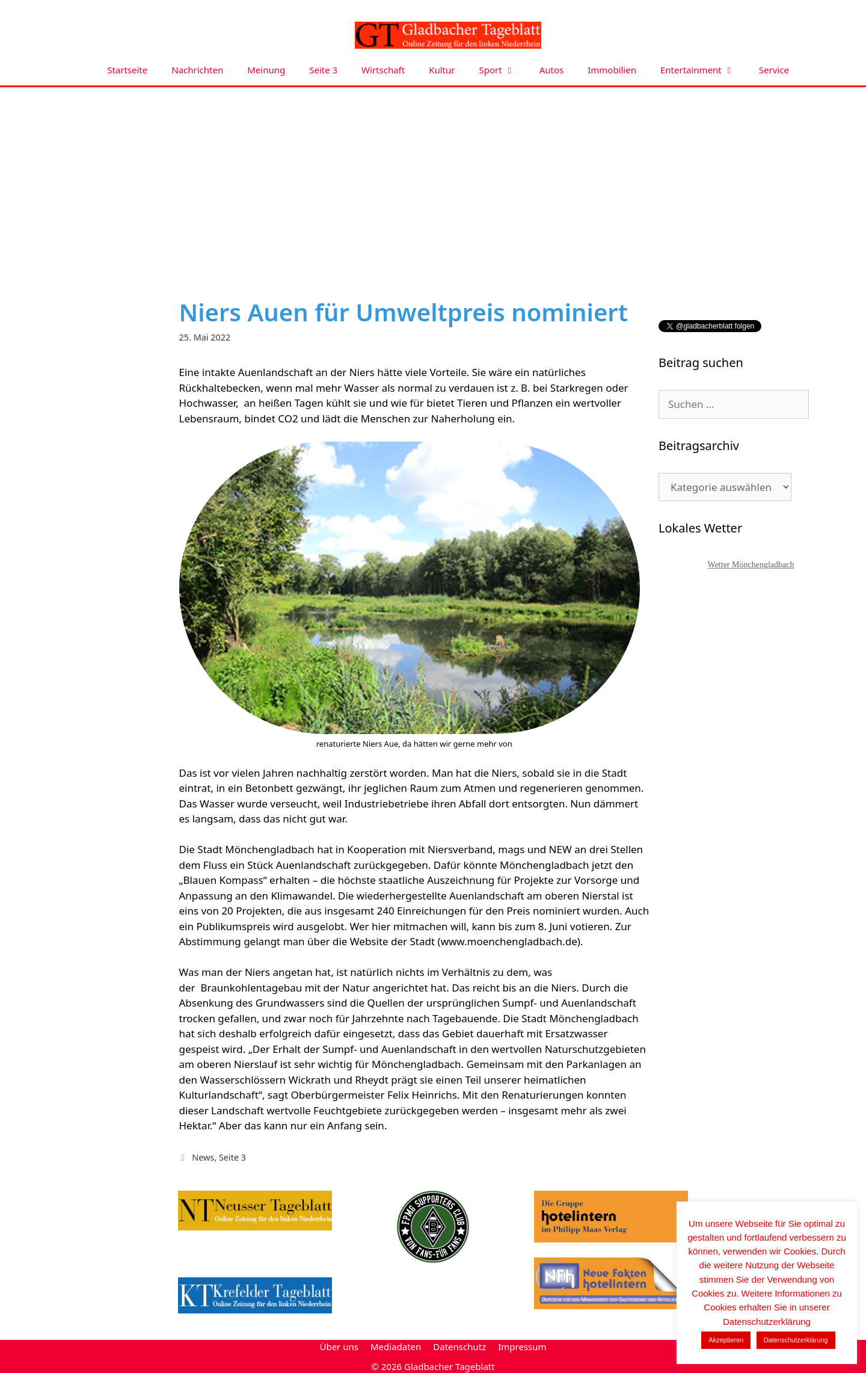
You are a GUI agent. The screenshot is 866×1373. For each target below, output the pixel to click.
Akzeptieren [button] (725, 1340)
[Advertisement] (433, 177)
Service (774, 70)
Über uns (338, 1347)
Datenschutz (459, 1347)
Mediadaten (395, 1347)
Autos (551, 70)
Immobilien (612, 70)
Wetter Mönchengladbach (751, 564)
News (203, 1157)
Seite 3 (323, 70)
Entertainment (703, 70)
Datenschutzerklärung (796, 1340)
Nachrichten (197, 70)
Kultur (442, 70)
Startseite (127, 70)
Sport (503, 70)
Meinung (266, 70)
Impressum (522, 1347)
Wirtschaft (383, 70)
